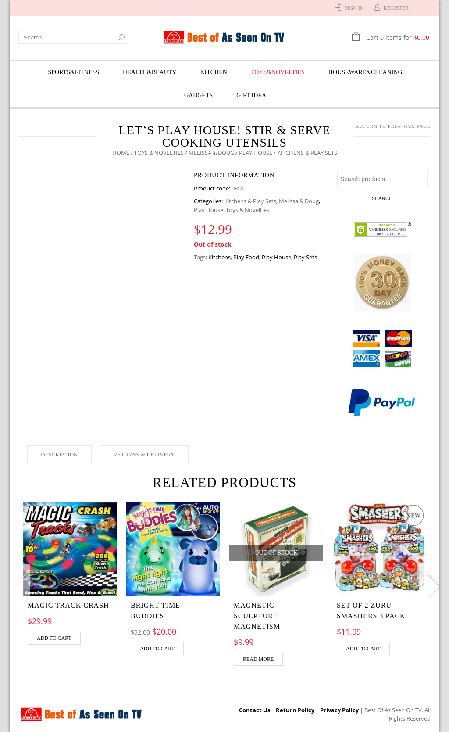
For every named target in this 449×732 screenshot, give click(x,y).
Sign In (354, 8)
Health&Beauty (149, 72)
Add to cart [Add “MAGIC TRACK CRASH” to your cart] (54, 638)
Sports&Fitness (73, 72)
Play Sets (305, 257)
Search (382, 198)
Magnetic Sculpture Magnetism (257, 616)
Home (120, 153)
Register (396, 8)
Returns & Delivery (144, 454)
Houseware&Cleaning (365, 72)
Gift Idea (251, 95)
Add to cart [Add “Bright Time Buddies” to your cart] (157, 649)
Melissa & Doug (211, 153)
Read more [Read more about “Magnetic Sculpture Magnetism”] (258, 659)
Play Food (246, 257)
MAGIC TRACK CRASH (68, 605)
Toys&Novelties (278, 72)
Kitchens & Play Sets (250, 201)
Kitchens (219, 257)
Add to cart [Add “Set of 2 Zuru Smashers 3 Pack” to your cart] (363, 649)
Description (59, 454)
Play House (255, 153)
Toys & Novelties (159, 153)
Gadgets (198, 95)
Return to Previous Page (393, 126)
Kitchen (213, 72)
